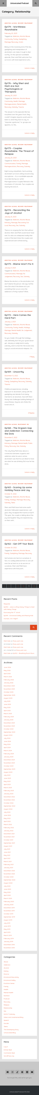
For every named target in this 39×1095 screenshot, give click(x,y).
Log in (6, 1046)
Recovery (21, 23)
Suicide (6, 1023)
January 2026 (8, 682)
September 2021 (9, 842)
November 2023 (9, 762)
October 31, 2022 (10, 493)
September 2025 (9, 694)
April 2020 (7, 895)
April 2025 (7, 710)
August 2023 (8, 771)
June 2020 (7, 888)
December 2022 (9, 796)
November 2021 (9, 836)
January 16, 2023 (10, 216)
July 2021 (7, 848)
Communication (10, 163)
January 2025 (8, 719)
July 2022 (7, 811)
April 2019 (7, 931)
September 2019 (9, 916)
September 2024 (9, 731)
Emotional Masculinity (11, 976)
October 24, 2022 (11, 547)
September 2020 (9, 879)
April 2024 (7, 747)
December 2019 (9, 907)
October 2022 (8, 802)
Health (15, 101)
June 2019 (7, 925)
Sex (17, 225)
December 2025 (9, 685)
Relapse (6, 1004)
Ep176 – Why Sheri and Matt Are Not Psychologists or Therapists (17, 87)
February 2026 (9, 679)
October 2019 (8, 913)
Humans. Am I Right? (11, 618)
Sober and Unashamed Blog (13, 1016)
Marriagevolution (10, 104)
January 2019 (8, 941)
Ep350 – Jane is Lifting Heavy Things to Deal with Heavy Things (19, 607)
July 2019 (7, 922)
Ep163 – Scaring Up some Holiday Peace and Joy (18, 488)
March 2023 (8, 787)
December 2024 (9, 722)
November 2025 (9, 688)
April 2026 (7, 673)
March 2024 (8, 750)
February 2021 (9, 864)
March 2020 (8, 898)
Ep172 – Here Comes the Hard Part (18, 316)
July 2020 (7, 885)
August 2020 (8, 882)
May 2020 (7, 891)
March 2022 (8, 824)
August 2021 (8, 845)
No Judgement (27, 330)
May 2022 (7, 818)
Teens (13, 502)
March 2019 (8, 935)
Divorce (6, 973)
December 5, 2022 (11, 437)
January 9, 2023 (10, 267)
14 (34, 585)
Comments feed (9, 1052)
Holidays (27, 327)
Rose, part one (18, 640)
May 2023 (7, 781)
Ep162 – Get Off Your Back (19, 543)
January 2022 (8, 830)
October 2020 (9, 876)
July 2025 (7, 700)
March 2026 (8, 676)
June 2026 (7, 667)
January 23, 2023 (11, 157)
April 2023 (7, 784)
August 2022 (8, 808)
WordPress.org (9, 1055)
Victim (21, 42)
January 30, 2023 (11, 95)
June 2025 (7, 704)
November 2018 (9, 947)
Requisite (7, 603)
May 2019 (7, 928)
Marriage (8, 42)
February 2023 (9, 790)
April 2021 (7, 858)
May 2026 (7, 670)
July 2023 (7, 774)
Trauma (21, 107)
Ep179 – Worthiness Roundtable (15, 28)
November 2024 (9, 725)
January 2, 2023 (10, 321)
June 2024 (7, 741)
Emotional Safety (9, 979)
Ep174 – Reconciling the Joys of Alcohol (18, 211)
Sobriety (15, 107)
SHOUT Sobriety (9, 1013)
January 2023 (8, 793)
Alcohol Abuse (25, 36)
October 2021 (8, 839)
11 (18, 585)
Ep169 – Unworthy (14, 371)
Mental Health (21, 104)
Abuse (6, 961)
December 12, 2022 (11, 375)
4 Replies (31, 412)
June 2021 (7, 851)
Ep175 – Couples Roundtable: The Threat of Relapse (18, 150)
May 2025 (7, 707)
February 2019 (9, 938)
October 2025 (8, 691)
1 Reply (31, 356)
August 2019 (8, 919)
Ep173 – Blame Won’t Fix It (19, 263)
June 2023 (7, 777)
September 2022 (9, 805)
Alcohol (14, 23)
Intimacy (8, 222)
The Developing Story (11, 1029)
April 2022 (7, 821)
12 (23, 585)
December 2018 (9, 944)
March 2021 (8, 861)
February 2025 (9, 716)
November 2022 (9, 799)
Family (15, 39)
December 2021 (9, 833)
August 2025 (8, 697)
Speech (6, 1020)
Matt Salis (7, 640)
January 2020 (8, 904)
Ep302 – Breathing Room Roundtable (26, 652)
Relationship (28, 23)
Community (9, 39)
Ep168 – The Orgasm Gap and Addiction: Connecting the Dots (19, 430)
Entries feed (8, 1049)
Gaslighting (22, 39)
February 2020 (9, 901)
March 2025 (8, 713)
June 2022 (7, 814)
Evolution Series (9, 983)
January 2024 (8, 756)
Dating (6, 970)
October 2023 (8, 765)
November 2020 (9, 873)
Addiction (8, 23)
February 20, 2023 (11, 33)
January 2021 (8, 867)
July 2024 (7, 737)
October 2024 (8, 728)
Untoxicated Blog (10, 1032)
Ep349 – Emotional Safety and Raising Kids (18, 615)
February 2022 (9, 827)
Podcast (7, 998)
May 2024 (7, 744)
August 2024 (8, 734)
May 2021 (7, 854)
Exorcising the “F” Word (12, 612)
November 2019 (9, 910)
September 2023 (9, 768)
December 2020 (9, 870)
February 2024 (9, 753)
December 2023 (9, 759)
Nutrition (7, 995)
